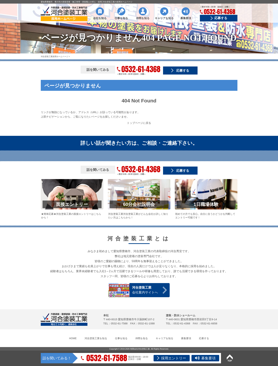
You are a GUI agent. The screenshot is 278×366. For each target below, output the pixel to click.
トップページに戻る (139, 122)
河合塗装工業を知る (96, 338)
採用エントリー (171, 358)
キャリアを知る (164, 18)
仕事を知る (121, 18)
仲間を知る (142, 18)
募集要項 (185, 18)
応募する (220, 18)
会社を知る (100, 18)
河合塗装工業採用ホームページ (55, 56)
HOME (73, 338)
